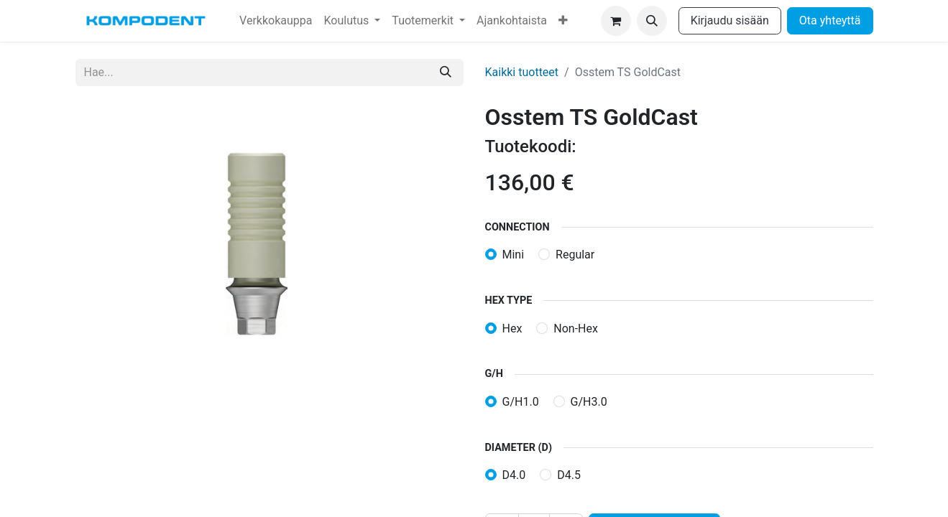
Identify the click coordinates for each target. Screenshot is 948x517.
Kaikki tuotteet (522, 72)
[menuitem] (276, 20)
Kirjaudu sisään (730, 20)
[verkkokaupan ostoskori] (616, 21)
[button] (652, 21)
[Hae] (446, 72)
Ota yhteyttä (830, 20)
